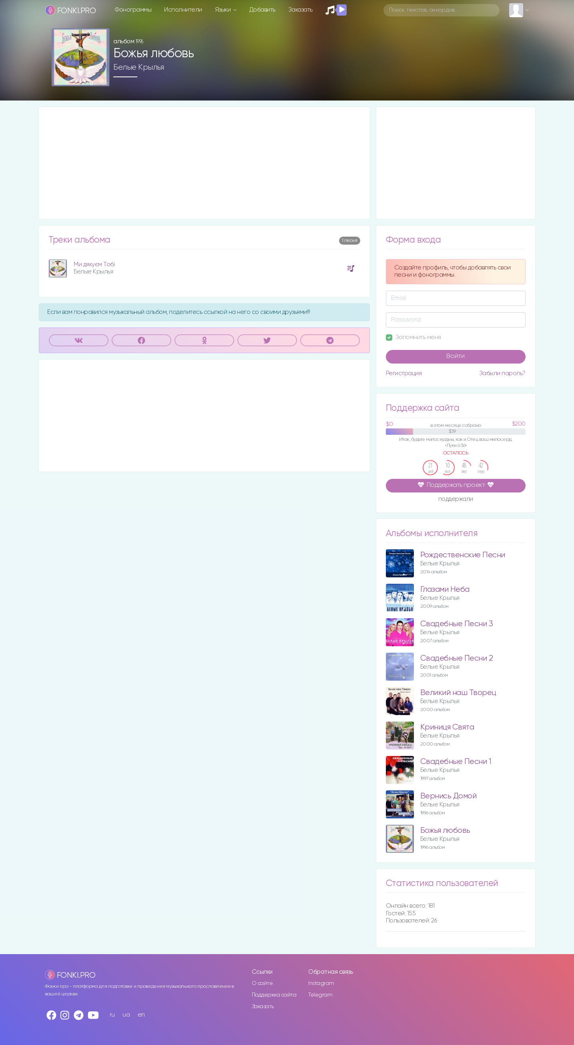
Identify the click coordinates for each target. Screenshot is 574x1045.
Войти (455, 356)
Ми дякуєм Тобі (94, 264)
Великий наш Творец (458, 693)
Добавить (262, 10)
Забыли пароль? (502, 373)
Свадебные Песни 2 (456, 658)
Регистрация (404, 373)
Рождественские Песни (462, 555)
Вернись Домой (448, 796)
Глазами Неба (445, 589)
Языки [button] (223, 10)
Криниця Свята (447, 727)
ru (112, 1015)
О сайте (262, 983)
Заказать (300, 10)
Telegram (320, 995)
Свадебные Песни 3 (456, 624)
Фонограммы (133, 10)
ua (126, 1015)
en (141, 1015)
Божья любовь (445, 830)
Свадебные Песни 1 (456, 762)
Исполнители (183, 10)
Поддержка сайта (274, 995)
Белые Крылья (138, 67)
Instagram (321, 983)
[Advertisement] (204, 163)
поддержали (455, 499)
